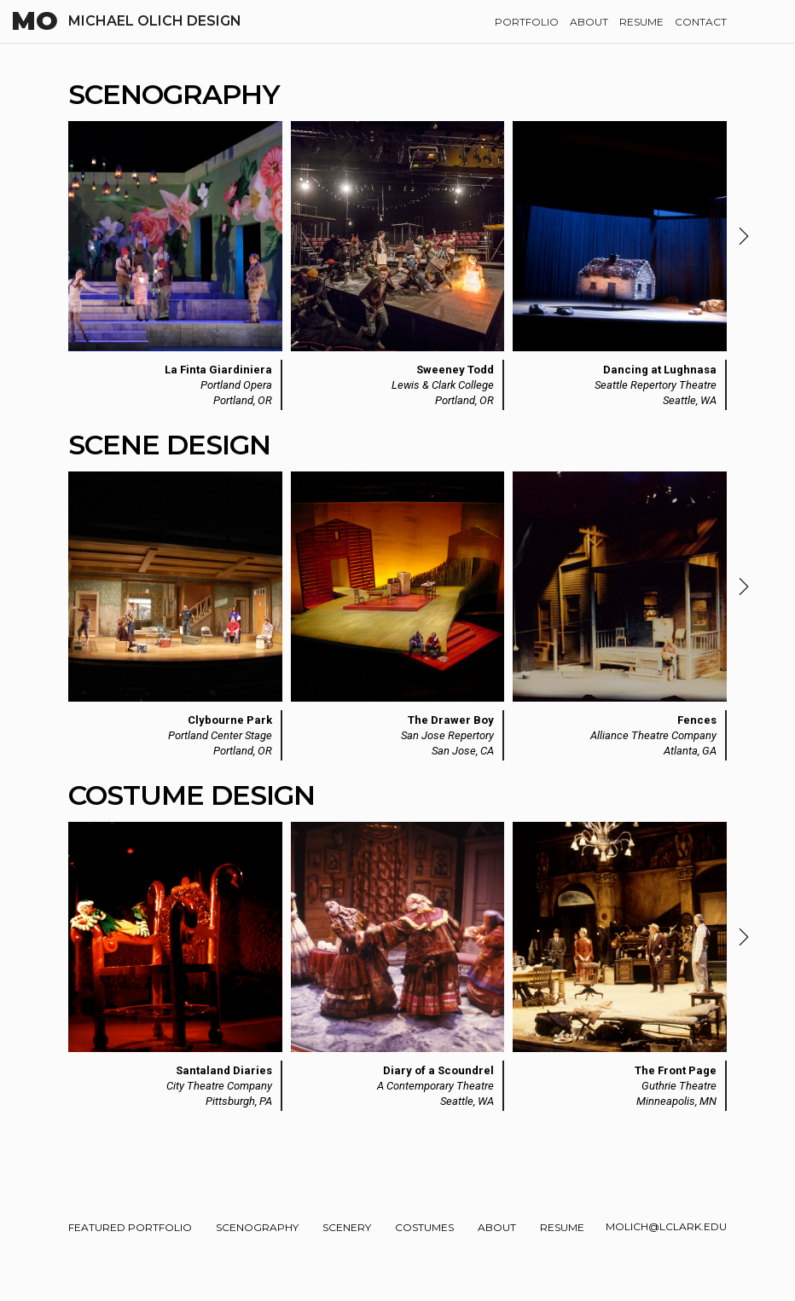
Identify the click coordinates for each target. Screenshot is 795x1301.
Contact (701, 21)
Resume (641, 21)
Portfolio (527, 21)
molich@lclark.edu (666, 1226)
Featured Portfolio (130, 1227)
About (589, 21)
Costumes (424, 1227)
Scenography (257, 1227)
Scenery (346, 1227)
